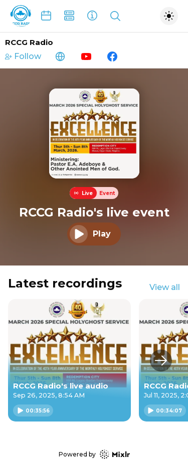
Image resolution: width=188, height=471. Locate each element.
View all (164, 287)
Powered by (94, 454)
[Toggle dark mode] (169, 16)
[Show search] (115, 16)
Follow (23, 56)
